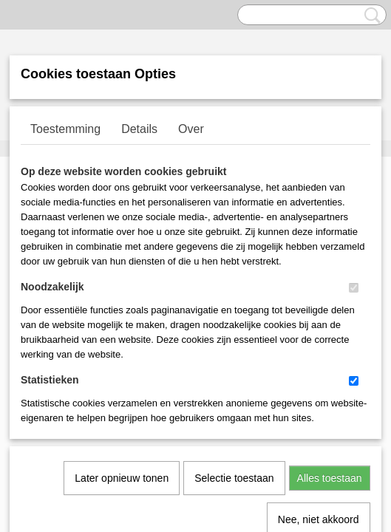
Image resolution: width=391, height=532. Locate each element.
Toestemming (65, 129)
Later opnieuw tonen (122, 326)
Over (191, 129)
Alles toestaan (329, 326)
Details (139, 129)
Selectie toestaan (233, 326)
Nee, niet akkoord (318, 368)
